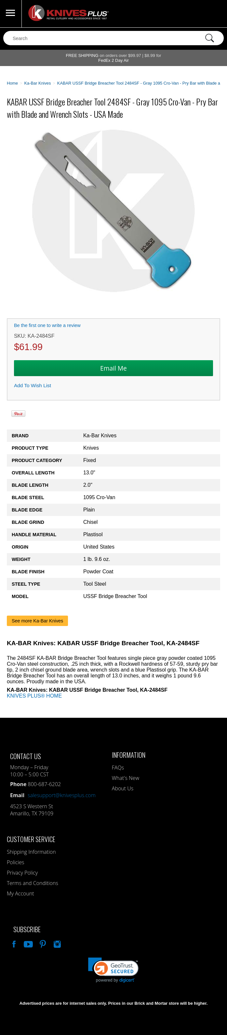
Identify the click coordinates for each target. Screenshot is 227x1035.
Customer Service (31, 839)
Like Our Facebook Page (13, 943)
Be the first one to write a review (47, 325)
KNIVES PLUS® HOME (34, 696)
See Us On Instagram (56, 943)
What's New (125, 778)
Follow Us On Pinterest (42, 943)
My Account (20, 893)
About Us (122, 788)
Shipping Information (31, 851)
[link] (113, 970)
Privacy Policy (22, 872)
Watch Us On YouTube (27, 943)
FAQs (118, 767)
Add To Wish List (32, 385)
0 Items (215, 13)
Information (128, 755)
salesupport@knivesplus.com (62, 795)
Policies (15, 862)
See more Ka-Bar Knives (37, 620)
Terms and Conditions (32, 883)
